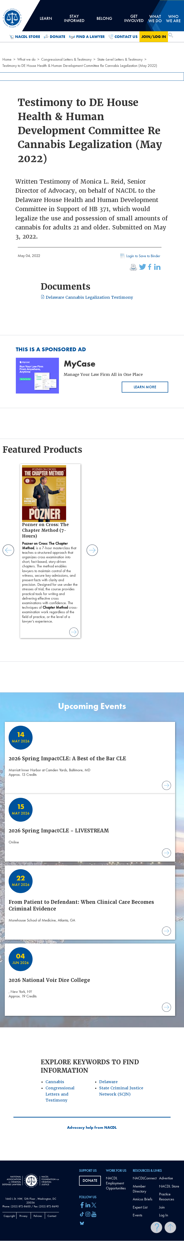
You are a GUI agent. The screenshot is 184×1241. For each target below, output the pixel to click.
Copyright (9, 1216)
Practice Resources (166, 1197)
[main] (92, 580)
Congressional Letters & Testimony (66, 59)
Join (162, 1207)
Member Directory (139, 1189)
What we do (26, 59)
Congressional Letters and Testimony (60, 1094)
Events (137, 1215)
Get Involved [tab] (134, 20)
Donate (54, 37)
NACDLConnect (144, 1178)
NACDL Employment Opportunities (116, 1183)
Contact (51, 1216)
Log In (163, 1215)
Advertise (166, 1178)
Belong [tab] (104, 20)
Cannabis (55, 1081)
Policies (38, 1216)
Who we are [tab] (173, 18)
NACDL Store (24, 37)
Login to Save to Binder (139, 256)
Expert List (140, 1207)
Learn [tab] (46, 20)
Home (7, 59)
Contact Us (123, 37)
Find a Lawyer (87, 37)
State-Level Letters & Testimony (120, 59)
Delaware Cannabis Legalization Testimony (87, 297)
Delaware (108, 1081)
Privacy (23, 1216)
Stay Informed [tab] (74, 20)
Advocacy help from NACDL (92, 1127)
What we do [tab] (155, 18)
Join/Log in (153, 36)
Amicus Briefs (142, 1199)
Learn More (145, 386)
